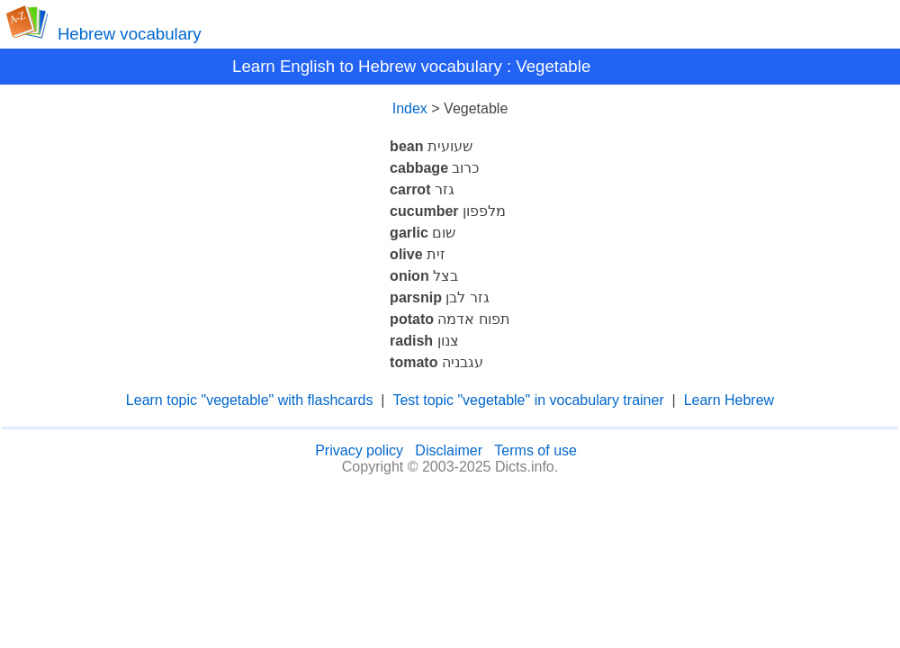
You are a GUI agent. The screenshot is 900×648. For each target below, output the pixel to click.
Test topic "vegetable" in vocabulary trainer (527, 400)
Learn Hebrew (729, 400)
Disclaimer (448, 450)
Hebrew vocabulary (130, 33)
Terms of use (535, 450)
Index (410, 108)
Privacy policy (359, 450)
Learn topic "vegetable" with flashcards (250, 400)
